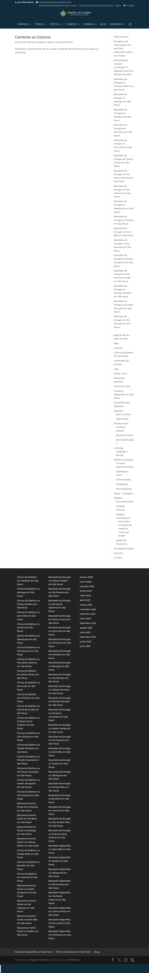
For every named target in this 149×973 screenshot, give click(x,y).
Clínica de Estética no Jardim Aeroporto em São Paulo (28, 783)
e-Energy (118, 448)
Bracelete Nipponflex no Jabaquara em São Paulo (59, 873)
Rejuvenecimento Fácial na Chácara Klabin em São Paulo (28, 842)
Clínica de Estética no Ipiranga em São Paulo (28, 592)
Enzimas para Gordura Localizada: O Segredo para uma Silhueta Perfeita (123, 67)
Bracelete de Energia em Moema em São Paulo (59, 811)
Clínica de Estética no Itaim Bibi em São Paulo (28, 616)
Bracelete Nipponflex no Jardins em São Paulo (59, 861)
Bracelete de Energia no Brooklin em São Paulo (59, 799)
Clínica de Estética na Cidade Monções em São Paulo (28, 748)
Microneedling (123, 489)
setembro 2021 (87, 614)
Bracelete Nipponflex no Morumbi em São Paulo (59, 923)
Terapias (89, 24)
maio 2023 (85, 595)
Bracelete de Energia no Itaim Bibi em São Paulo (123, 232)
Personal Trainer (64, 42)
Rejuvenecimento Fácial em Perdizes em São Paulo (27, 819)
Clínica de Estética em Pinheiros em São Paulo (28, 698)
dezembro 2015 (88, 623)
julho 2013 (85, 646)
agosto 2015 (86, 627)
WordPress (75, 959)
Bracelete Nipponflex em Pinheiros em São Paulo (59, 935)
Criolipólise (122, 484)
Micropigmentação (124, 548)
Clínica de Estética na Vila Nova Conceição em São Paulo (28, 772)
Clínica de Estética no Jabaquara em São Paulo (28, 639)
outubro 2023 (87, 586)
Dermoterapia (123, 479)
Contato (118, 557)
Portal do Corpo (122, 386)
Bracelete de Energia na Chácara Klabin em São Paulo (59, 581)
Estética (55, 24)
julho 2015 (85, 632)
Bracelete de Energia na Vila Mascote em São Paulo (59, 740)
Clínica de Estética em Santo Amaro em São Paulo (28, 674)
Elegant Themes (39, 959)
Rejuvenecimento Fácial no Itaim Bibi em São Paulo (27, 920)
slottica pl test (121, 36)
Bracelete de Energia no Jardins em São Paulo (123, 220)
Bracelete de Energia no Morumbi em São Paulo (59, 631)
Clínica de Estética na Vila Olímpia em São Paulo (28, 737)
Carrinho (118, 348)
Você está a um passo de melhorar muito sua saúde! (125, 528)
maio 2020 (85, 618)
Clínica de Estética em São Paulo (96, 6)
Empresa (23, 24)
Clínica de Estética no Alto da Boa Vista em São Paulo (28, 710)
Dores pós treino (124, 501)
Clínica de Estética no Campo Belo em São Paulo (28, 854)
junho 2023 (86, 591)
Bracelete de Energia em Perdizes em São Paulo (59, 655)
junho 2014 (85, 641)
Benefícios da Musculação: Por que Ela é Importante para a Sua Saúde (123, 48)
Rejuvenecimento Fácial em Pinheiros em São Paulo (27, 807)
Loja (116, 369)
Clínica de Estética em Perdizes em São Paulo (28, 581)
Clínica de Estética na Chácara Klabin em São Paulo (28, 604)
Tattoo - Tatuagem (123, 493)
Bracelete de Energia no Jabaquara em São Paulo (59, 775)
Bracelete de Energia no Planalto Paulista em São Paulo (59, 701)
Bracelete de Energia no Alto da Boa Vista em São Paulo (59, 822)
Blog (118, 6)
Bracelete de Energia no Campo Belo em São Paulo (59, 787)
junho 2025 (86, 581)
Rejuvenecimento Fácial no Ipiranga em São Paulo (26, 830)
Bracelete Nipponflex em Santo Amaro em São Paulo (59, 911)
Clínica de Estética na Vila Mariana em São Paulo (28, 651)
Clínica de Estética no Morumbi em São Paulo (28, 686)
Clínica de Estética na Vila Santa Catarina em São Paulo (28, 663)
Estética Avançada (123, 459)
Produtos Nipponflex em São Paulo (58, 6)
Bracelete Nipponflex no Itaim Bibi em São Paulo (59, 849)
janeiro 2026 (86, 577)
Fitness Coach (121, 423)
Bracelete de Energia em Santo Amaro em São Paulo (59, 619)
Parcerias (116, 24)
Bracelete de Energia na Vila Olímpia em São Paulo (59, 678)
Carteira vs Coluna (32, 37)
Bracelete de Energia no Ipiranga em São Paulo (59, 666)
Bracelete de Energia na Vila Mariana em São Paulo (59, 592)
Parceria (118, 553)
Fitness (39, 24)
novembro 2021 (88, 609)
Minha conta (120, 373)
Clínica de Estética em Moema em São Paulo (27, 877)
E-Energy (71, 24)
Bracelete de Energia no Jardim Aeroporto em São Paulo (59, 728)
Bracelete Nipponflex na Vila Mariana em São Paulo (59, 884)
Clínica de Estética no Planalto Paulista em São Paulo (28, 760)
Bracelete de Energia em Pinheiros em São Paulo (59, 643)
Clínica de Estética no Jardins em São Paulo (28, 628)
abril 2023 (85, 600)
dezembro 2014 (88, 637)
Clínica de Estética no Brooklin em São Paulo (28, 866)
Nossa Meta (122, 419)
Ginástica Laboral (46, 42)
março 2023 (86, 604)
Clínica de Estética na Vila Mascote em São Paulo (28, 795)
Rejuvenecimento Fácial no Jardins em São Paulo (28, 931)
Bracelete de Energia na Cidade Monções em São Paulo (59, 690)
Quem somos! (123, 414)
